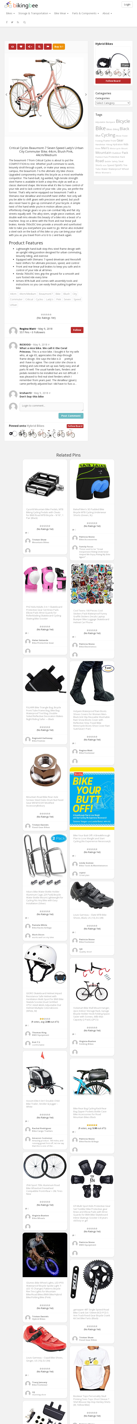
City (75, 293)
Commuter (16, 299)
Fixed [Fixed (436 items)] (124, 135)
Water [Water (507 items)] (104, 169)
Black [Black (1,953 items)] (124, 128)
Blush (66, 293)
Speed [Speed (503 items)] (110, 165)
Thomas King (39, 1032)
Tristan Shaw (39, 539)
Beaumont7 (46, 293)
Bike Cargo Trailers (42, 1131)
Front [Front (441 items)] (113, 140)
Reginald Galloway (42, 738)
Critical (29, 299)
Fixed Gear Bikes (41, 827)
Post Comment (71, 415)
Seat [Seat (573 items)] (120, 161)
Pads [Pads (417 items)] (105, 157)
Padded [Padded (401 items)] (99, 157)
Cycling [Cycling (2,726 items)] (108, 135)
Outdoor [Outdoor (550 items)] (116, 153)
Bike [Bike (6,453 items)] (100, 128)
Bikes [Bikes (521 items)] (109, 129)
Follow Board (75, 426)
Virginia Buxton (87, 1041)
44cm (13, 293)
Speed (77, 299)
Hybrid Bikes (35, 426)
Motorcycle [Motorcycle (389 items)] (115, 148)
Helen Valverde (40, 640)
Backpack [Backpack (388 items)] (110, 122)
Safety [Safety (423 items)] (115, 161)
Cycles (39, 299)
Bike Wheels (38, 1218)
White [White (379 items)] (98, 172)
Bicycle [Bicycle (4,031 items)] (123, 121)
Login (127, 4)
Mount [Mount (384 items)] (124, 148)
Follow (77, 330)
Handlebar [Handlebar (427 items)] (100, 144)
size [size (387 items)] (104, 165)
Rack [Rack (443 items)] (122, 156)
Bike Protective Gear (43, 643)
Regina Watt (85, 750)
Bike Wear (61, 13)
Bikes (10, 13)
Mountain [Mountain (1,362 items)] (103, 152)
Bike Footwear (87, 753)
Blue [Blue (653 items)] (98, 135)
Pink (58, 299)
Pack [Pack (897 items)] (125, 153)
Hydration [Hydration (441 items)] (118, 144)
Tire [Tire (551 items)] (125, 165)
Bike (57, 293)
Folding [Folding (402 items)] (99, 140)
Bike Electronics (87, 646)
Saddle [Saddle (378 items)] (108, 161)
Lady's (49, 299)
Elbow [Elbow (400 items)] (118, 135)
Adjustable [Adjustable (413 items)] (100, 122)
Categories (102, 98)
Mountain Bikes (40, 542)
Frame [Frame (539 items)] (106, 140)
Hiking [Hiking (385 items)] (109, 144)
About (107, 13)
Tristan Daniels (40, 824)
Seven (67, 299)
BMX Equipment (40, 1035)
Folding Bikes (86, 1044)
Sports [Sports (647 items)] (119, 165)
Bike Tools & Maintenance (93, 865)
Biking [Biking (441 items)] (116, 129)
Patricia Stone (87, 536)
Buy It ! (58, 46)
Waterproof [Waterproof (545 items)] (114, 169)
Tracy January (39, 1382)
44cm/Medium (27, 293)
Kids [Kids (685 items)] (125, 144)
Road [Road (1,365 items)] (99, 161)
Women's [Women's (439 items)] (106, 172)
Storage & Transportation (34, 13)
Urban (13, 305)
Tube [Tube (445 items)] (98, 168)
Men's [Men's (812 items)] (105, 148)
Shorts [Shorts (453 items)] (98, 165)
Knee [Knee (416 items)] (97, 148)
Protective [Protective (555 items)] (114, 156)
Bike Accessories (88, 539)
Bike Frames (38, 740)
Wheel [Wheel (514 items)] (125, 169)
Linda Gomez (86, 863)
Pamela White (39, 925)
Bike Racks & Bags (42, 927)
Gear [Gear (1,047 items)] (120, 140)
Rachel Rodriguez (41, 1128)
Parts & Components (85, 13)
